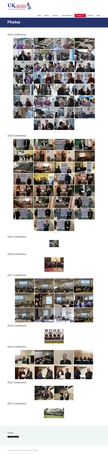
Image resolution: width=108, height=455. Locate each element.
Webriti (36, 450)
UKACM (47, 15)
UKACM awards (67, 15)
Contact (90, 15)
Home (39, 15)
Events (56, 15)
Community (80, 15)
